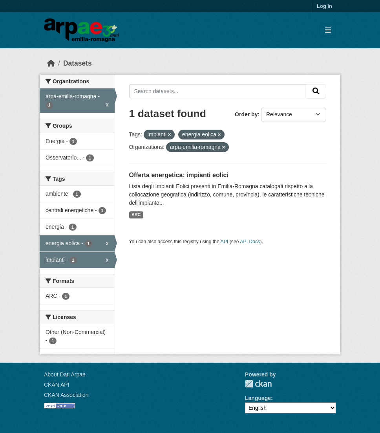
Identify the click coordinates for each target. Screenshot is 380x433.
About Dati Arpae (65, 374)
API (224, 241)
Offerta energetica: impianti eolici (178, 175)
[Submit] (316, 91)
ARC (136, 214)
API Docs (250, 241)
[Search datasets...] (218, 91)
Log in (324, 6)
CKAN (258, 384)
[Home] (51, 63)
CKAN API (56, 385)
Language (258, 398)
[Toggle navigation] (328, 30)
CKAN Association (66, 395)
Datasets (77, 63)
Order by (246, 114)
